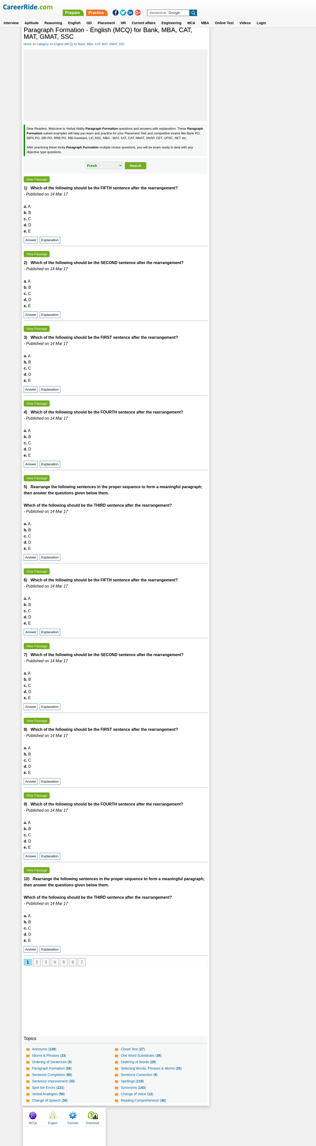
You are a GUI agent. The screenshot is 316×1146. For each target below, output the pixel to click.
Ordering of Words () (138, 1062)
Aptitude (32, 17)
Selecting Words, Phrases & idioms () (151, 1068)
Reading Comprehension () (143, 1100)
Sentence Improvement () (53, 1081)
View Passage (36, 179)
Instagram (212, 1117)
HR (123, 17)
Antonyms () (44, 1049)
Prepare (188, 7)
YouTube (193, 1117)
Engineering (171, 17)
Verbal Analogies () (48, 1094)
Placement (106, 17)
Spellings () (132, 1081)
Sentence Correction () (139, 1075)
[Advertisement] (115, 85)
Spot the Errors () (48, 1088)
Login (261, 17)
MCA (191, 17)
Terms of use (156, 1117)
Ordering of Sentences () (52, 1062)
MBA (205, 17)
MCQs (220, 37)
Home (28, 44)
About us (113, 1117)
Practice (212, 7)
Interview (11, 17)
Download (279, 37)
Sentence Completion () (52, 1075)
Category (43, 44)
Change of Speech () (50, 1100)
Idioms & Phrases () (49, 1055)
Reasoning (53, 17)
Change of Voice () (137, 1094)
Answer (30, 240)
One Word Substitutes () (141, 1055)
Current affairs (144, 17)
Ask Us (176, 1117)
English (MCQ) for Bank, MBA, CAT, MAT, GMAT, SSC (89, 44)
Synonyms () (133, 1088)
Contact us (133, 1117)
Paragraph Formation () (52, 1068)
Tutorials (260, 37)
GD (89, 17)
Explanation (50, 240)
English (74, 17)
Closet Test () (133, 1049)
